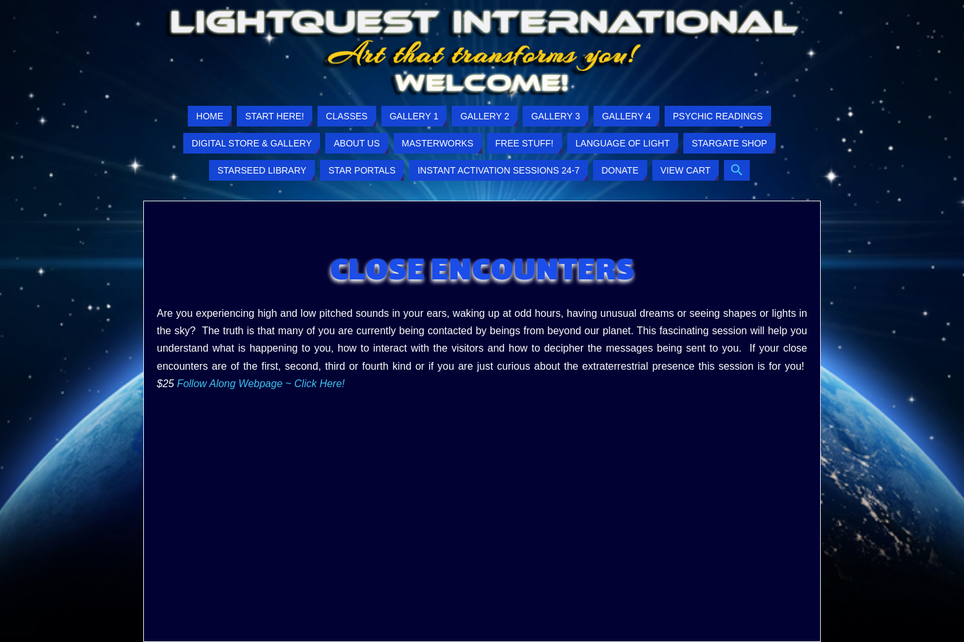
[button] (736, 170)
